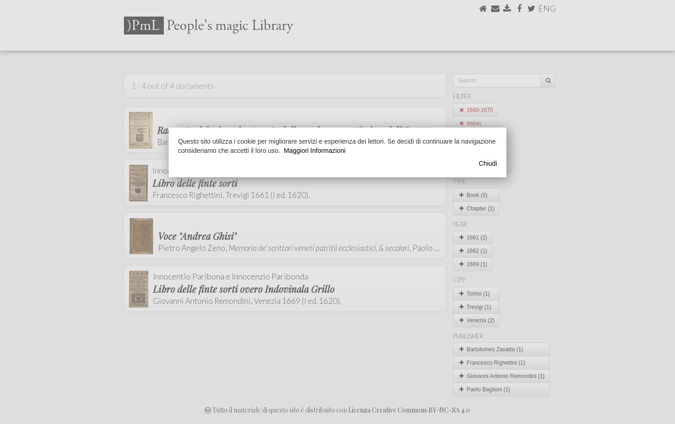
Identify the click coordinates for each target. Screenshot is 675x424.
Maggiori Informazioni (315, 150)
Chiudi (488, 163)
